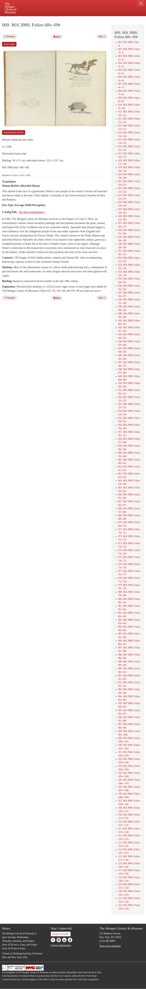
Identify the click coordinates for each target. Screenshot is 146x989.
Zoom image (9, 44)
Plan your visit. (40, 18)
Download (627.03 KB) (13, 132)
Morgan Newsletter (61, 934)
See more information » (32, 211)
